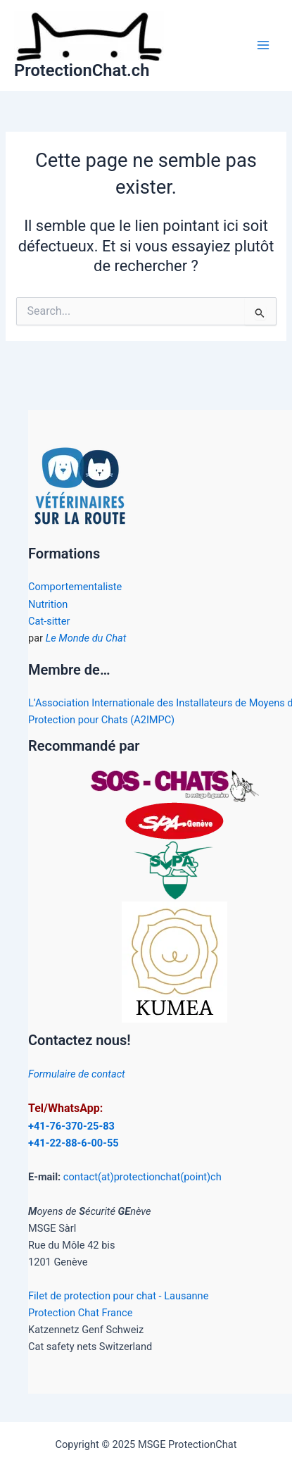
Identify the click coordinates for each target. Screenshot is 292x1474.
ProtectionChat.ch (81, 70)
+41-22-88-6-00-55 (73, 1143)
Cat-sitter (49, 621)
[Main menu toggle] (263, 45)
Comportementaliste (75, 586)
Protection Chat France (80, 1312)
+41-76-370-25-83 (71, 1126)
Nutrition (48, 604)
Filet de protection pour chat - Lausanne (118, 1295)
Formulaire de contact (76, 1074)
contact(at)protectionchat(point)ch (142, 1176)
